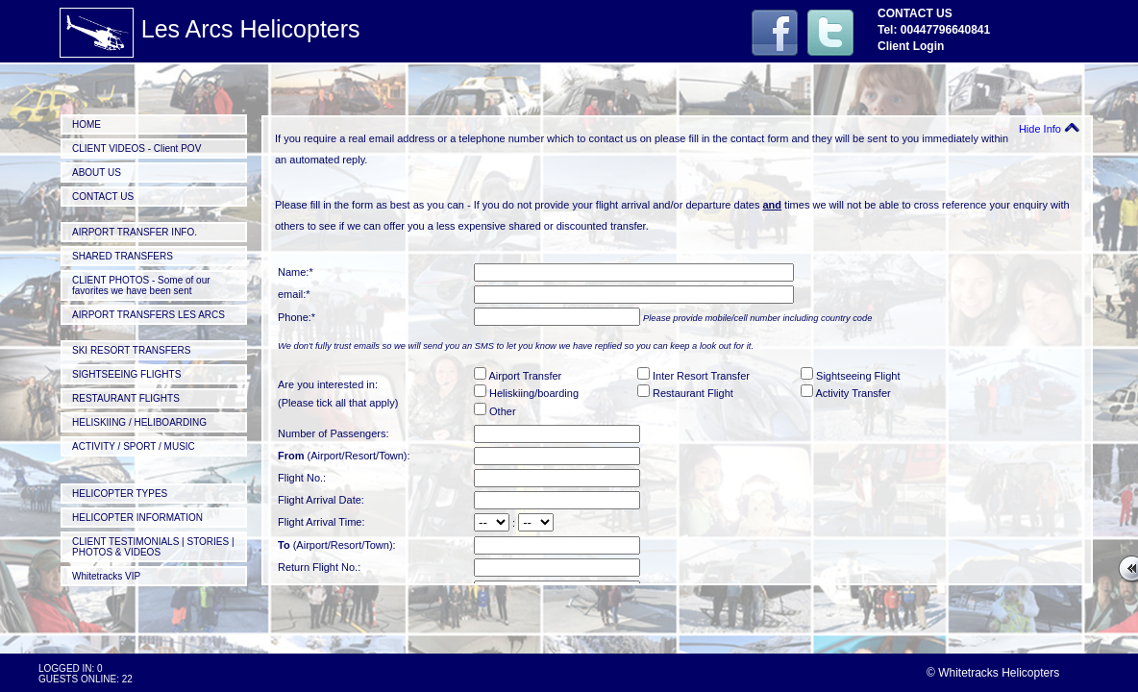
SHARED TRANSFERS (122, 256)
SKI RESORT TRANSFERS (131, 350)
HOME (86, 124)
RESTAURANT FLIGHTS (126, 398)
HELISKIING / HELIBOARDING (139, 422)
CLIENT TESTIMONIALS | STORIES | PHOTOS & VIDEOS (153, 546)
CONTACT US (103, 196)
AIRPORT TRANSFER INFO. (134, 232)
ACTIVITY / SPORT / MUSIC (133, 446)
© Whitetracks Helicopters (993, 673)
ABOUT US (96, 172)
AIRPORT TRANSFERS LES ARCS (148, 314)
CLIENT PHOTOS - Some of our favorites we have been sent (141, 285)
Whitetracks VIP (106, 576)
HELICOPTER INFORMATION (137, 517)
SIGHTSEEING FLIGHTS (126, 374)
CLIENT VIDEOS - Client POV (136, 148)
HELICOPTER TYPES (119, 493)
